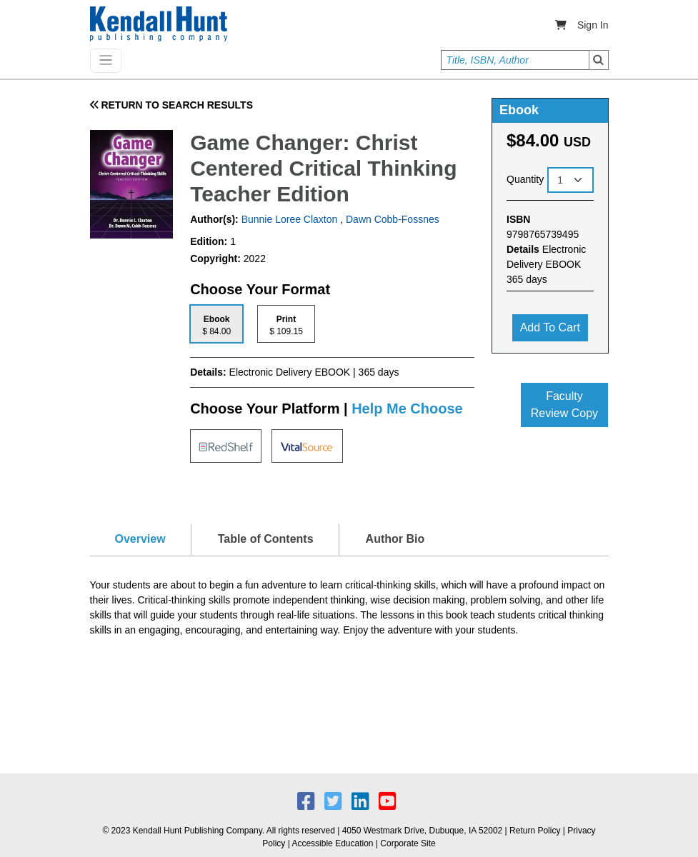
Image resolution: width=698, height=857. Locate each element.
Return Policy (534, 831)
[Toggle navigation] (105, 61)
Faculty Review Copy (564, 404)
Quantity (525, 179)
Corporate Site (407, 843)
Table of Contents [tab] (266, 539)
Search (599, 60)
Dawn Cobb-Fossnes (392, 219)
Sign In (593, 25)
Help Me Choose (407, 408)
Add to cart (550, 327)
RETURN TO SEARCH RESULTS (172, 105)
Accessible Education (332, 843)
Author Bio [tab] (395, 539)
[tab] (216, 324)
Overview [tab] (140, 539)
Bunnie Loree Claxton (288, 219)
